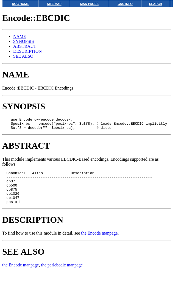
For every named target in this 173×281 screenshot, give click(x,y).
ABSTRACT (24, 46)
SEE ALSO (23, 56)
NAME (19, 36)
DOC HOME (20, 3)
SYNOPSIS (23, 41)
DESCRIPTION (27, 51)
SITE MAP (54, 3)
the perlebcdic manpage (62, 274)
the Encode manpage (99, 242)
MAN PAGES (89, 3)
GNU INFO (125, 3)
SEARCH (155, 3)
